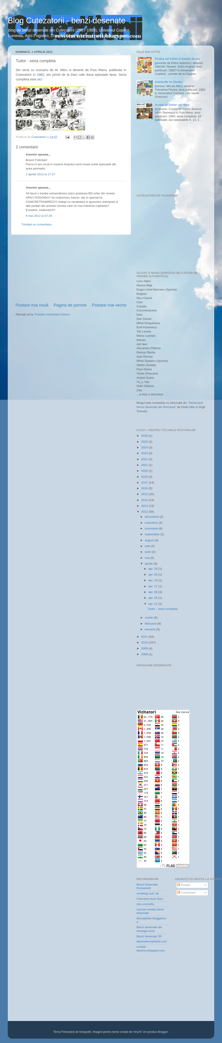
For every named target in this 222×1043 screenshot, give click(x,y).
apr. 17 (153, 586)
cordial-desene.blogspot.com (151, 948)
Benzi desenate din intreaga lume (149, 929)
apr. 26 (153, 574)
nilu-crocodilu (145, 904)
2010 (145, 642)
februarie (151, 623)
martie (149, 617)
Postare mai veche (109, 305)
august (150, 540)
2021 (145, 465)
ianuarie (150, 629)
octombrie (152, 528)
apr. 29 (153, 568)
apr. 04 (153, 597)
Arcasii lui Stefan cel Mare (172, 104)
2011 (145, 636)
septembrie (153, 534)
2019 (145, 476)
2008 (145, 654)
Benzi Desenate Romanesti (147, 886)
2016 (145, 488)
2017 (145, 482)
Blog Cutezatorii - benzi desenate (66, 20)
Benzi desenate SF (149, 936)
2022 (145, 459)
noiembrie (152, 522)
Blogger (163, 1031)
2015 (145, 494)
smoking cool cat (148, 893)
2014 (145, 500)
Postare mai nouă (32, 305)
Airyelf (137, 1031)
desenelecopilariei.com (152, 941)
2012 (145, 511)
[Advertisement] (71, 268)
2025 (145, 441)
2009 (145, 648)
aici (39, 79)
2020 (145, 470)
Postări (183, 885)
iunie (148, 551)
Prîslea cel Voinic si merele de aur (177, 58)
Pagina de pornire (70, 305)
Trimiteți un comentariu (36, 224)
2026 (145, 435)
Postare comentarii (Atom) (52, 314)
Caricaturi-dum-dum (150, 898)
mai (148, 557)
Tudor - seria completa (163, 609)
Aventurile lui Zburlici (168, 82)
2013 (145, 506)
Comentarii (186, 892)
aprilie (149, 563)
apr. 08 (153, 592)
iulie (148, 546)
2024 (145, 447)
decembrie (152, 516)
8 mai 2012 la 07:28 (39, 215)
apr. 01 (153, 603)
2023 (145, 453)
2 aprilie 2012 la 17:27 (40, 174)
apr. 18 (153, 580)
